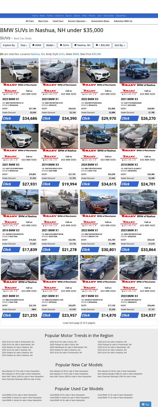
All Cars (30, 21)
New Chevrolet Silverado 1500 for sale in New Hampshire (117, 376)
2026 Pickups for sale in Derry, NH (64, 344)
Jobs (99, 16)
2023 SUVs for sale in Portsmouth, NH (66, 353)
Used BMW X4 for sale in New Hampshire (67, 400)
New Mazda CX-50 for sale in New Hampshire (69, 371)
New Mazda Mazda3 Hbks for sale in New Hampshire (120, 374)
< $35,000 (103, 45)
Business (59, 16)
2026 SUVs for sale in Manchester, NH (18, 344)
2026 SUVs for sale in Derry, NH (63, 342)
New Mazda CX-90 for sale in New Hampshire (117, 371)
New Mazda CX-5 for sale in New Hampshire (20, 371)
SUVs (64, 45)
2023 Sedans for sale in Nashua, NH (17, 355)
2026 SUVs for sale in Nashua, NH (112, 342)
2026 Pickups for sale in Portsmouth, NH (115, 344)
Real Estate (109, 16)
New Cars (43, 21)
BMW (36, 45)
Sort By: (120, 45)
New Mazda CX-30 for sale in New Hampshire (21, 374)
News (42, 16)
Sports (68, 16)
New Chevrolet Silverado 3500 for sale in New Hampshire (21, 379)
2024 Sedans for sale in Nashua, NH (17, 353)
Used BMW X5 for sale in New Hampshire (67, 395)
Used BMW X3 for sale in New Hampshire (19, 395)
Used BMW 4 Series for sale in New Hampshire (22, 400)
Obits (84, 16)
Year (23, 45)
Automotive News (100, 21)
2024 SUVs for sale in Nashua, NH (112, 350)
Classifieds (121, 16)
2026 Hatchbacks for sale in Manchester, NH (68, 347)
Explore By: (9, 45)
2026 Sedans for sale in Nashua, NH (17, 347)
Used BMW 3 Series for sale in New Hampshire (22, 398)
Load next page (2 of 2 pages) (79, 323)
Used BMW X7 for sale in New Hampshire (115, 398)
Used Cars (58, 21)
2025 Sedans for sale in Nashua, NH (65, 350)
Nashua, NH (82, 45)
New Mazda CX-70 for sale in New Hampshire (69, 374)
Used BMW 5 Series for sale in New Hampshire (69, 398)
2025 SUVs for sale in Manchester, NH (114, 347)
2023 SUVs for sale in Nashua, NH (112, 353)
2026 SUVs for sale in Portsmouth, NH (18, 342)
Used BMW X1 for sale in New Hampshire (115, 395)
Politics (50, 16)
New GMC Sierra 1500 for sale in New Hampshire (23, 376)
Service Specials (77, 21)
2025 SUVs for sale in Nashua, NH (16, 350)
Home (35, 16)
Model (50, 45)
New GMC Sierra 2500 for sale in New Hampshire (70, 376)
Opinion (77, 16)
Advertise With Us (123, 21)
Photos (92, 16)
